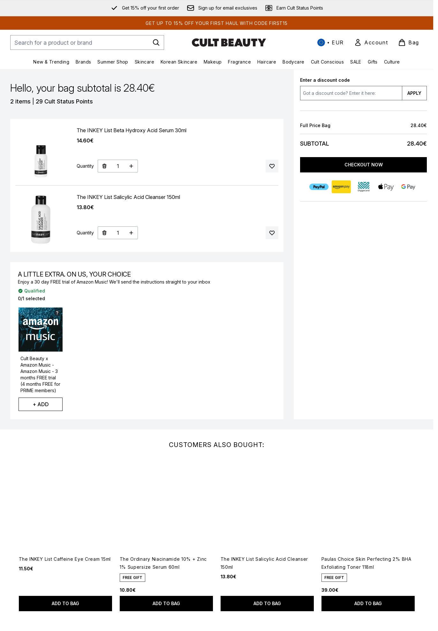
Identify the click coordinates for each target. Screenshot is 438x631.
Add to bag (65, 603)
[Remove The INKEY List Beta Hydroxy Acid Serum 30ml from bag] (104, 166)
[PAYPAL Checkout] (318, 187)
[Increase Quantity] (131, 166)
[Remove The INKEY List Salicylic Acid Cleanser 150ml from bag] (104, 232)
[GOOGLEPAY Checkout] (408, 187)
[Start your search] (87, 42)
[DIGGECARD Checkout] (363, 187)
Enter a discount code (325, 80)
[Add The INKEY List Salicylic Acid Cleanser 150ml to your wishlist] (272, 232)
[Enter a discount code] (351, 93)
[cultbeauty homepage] (229, 42)
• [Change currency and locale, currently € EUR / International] (330, 42)
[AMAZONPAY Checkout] (341, 187)
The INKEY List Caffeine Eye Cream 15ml (65, 559)
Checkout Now (363, 164)
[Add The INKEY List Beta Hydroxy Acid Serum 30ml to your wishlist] (272, 166)
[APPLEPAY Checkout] (386, 187)
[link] (371, 42)
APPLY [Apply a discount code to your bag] (414, 93)
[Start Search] (156, 42)
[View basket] (408, 42)
